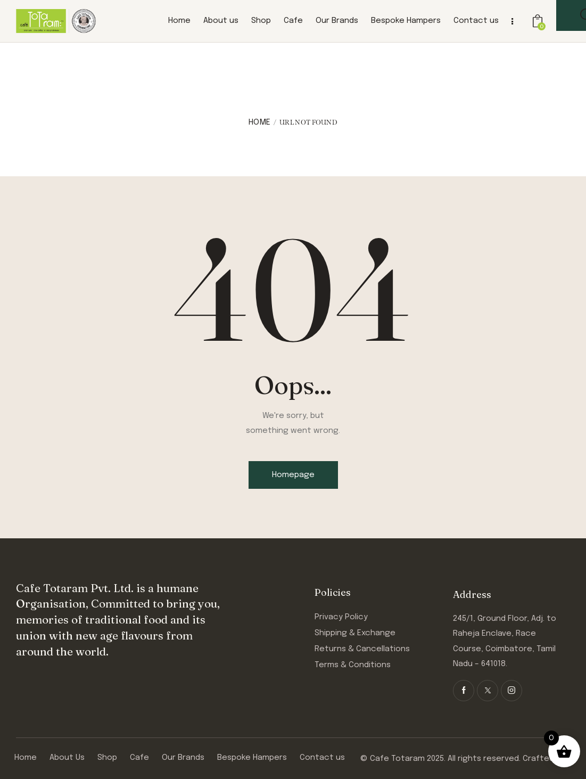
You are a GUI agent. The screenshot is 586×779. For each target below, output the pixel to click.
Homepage (293, 475)
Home (259, 122)
